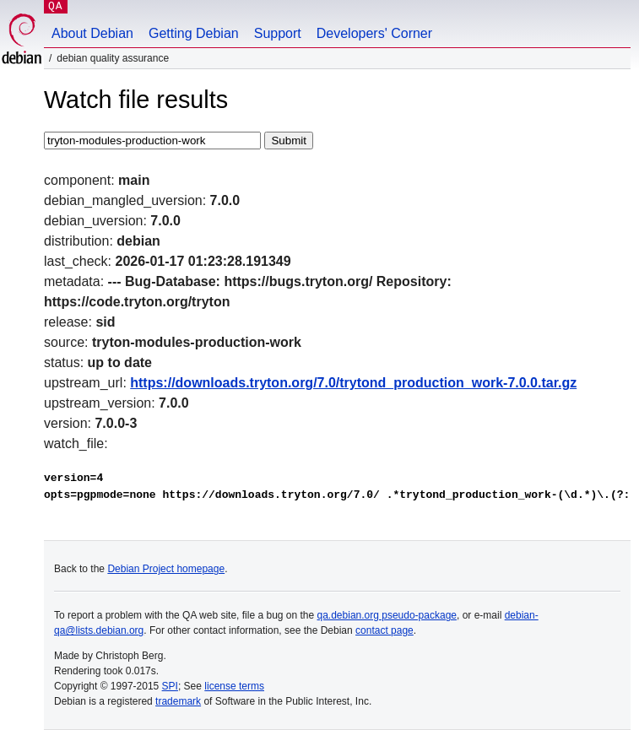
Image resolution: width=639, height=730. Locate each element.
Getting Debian (194, 33)
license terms (234, 686)
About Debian (92, 33)
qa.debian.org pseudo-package (387, 615)
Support (277, 33)
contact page (384, 630)
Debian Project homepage (166, 569)
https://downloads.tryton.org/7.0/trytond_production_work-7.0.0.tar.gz (353, 383)
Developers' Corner (374, 33)
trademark (178, 701)
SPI (170, 686)
